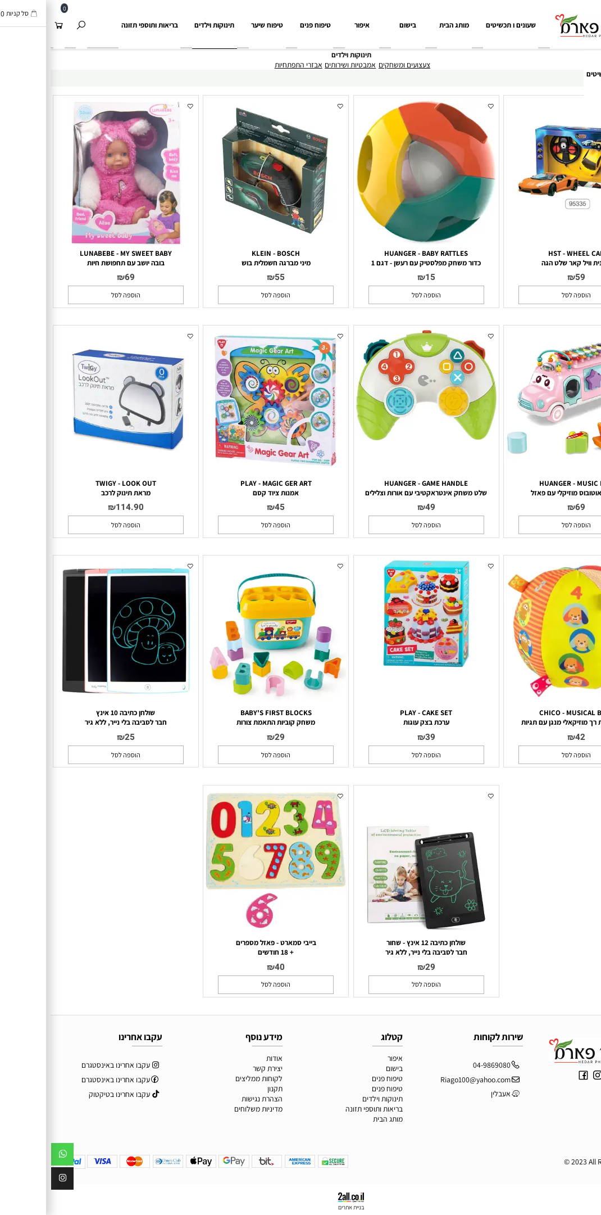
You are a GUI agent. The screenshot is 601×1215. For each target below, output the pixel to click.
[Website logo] (542, 19)
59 (530, 277)
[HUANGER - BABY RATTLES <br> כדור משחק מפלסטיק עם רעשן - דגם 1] (376, 243)
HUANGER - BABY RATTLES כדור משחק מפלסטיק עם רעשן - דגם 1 (375, 258)
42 (530, 737)
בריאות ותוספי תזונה (99, 25)
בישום (357, 25)
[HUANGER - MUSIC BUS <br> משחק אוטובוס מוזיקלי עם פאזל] (526, 468)
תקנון (224, 1088)
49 (380, 507)
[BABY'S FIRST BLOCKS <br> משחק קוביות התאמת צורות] (225, 698)
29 (229, 737)
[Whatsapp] (12, 1156)
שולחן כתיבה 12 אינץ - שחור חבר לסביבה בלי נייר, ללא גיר (376, 947)
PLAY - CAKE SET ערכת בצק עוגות (375, 717)
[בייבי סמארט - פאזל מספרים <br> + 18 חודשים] (225, 926)
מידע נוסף (213, 1037)
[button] (526, 295)
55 (229, 277)
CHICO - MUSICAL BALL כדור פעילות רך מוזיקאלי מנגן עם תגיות (526, 717)
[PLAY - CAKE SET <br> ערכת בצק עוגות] (376, 665)
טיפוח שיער (217, 25)
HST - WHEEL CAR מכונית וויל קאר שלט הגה (526, 258)
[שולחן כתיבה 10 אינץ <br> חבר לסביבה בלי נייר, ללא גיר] (75, 698)
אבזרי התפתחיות (248, 65)
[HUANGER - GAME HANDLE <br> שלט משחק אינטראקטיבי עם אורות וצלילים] (376, 437)
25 (79, 737)
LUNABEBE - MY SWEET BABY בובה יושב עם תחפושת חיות (75, 258)
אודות (224, 1058)
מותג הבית (403, 25)
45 (229, 507)
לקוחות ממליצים (208, 1078)
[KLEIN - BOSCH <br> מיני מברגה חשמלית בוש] (225, 238)
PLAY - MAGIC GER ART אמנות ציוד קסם (225, 488)
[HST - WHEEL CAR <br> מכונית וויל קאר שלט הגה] (526, 211)
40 (229, 967)
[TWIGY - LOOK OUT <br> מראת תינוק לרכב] (75, 468)
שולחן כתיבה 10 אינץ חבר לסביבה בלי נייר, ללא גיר (75, 717)
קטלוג (341, 1037)
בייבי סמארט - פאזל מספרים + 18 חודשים (225, 947)
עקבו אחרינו (90, 1037)
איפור (311, 25)
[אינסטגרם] (12, 1180)
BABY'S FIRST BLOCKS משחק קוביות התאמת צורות (225, 717)
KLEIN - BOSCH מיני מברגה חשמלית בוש (225, 258)
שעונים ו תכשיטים (460, 25)
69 (79, 277)
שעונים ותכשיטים (560, 74)
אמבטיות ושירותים (299, 65)
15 (380, 277)
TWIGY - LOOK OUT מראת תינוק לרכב (75, 488)
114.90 (79, 507)
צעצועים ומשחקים (354, 65)
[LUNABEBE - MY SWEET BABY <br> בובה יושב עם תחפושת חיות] (75, 243)
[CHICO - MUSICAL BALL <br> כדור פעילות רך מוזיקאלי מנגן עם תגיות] (526, 697)
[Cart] (8, 25)
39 (380, 737)
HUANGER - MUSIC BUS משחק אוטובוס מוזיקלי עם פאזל (525, 488)
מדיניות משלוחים (208, 1109)
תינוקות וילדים (164, 25)
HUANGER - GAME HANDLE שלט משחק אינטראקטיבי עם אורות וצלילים (375, 488)
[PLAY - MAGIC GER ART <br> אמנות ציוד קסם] (225, 468)
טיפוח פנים (264, 25)
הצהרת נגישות (211, 1099)
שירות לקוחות (447, 1037)
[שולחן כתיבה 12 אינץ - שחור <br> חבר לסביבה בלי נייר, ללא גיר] (375, 933)
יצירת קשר (217, 1068)
